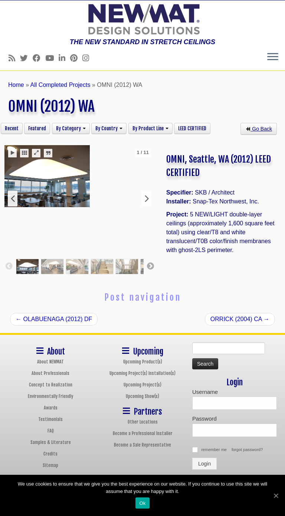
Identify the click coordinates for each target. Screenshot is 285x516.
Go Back (258, 129)
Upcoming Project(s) (142, 385)
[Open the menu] (272, 57)
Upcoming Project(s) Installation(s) (142, 373)
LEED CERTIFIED (192, 128)
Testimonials (50, 419)
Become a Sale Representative (142, 445)
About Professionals (50, 373)
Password (204, 418)
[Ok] (275, 495)
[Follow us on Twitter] (26, 58)
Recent (12, 128)
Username (205, 392)
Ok (142, 503)
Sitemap (50, 465)
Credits (50, 454)
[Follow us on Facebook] (39, 58)
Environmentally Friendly (50, 396)
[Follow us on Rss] (14, 58)
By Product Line (150, 128)
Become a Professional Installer (143, 433)
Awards (51, 408)
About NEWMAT (50, 362)
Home (16, 85)
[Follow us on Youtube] (52, 58)
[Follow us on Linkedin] (64, 58)
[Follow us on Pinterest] (76, 58)
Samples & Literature (50, 442)
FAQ (51, 431)
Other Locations (143, 422)
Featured (37, 128)
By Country (108, 128)
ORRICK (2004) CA (239, 319)
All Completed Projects (60, 85)
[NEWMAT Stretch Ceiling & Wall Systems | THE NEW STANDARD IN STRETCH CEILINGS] (142, 19)
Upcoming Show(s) (142, 396)
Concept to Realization (50, 385)
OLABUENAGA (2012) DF (54, 319)
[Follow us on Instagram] (88, 58)
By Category (71, 128)
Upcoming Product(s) (142, 362)
